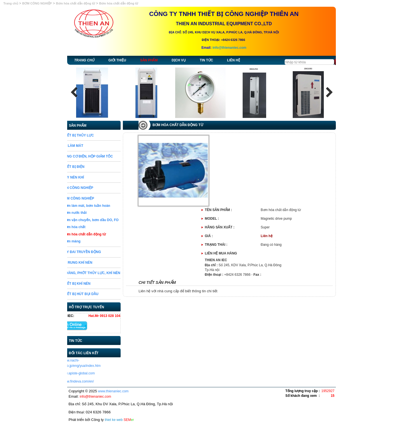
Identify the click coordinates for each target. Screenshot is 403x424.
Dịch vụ (179, 60)
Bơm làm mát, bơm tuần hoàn (101, 206)
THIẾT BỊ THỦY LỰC (93, 135)
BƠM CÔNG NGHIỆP (37, 3)
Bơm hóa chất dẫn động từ (75, 3)
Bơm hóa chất (89, 227)
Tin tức (206, 60)
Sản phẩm (149, 60)
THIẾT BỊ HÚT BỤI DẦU (95, 294)
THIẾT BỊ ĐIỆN (88, 167)
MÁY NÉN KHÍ (88, 177)
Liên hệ (233, 60)
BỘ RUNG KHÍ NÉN (92, 263)
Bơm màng (87, 241)
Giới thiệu (117, 60)
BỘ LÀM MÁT (87, 146)
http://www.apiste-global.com (88, 373)
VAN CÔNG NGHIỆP (92, 188)
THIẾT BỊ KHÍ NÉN (91, 284)
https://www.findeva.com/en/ (88, 381)
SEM (129, 420)
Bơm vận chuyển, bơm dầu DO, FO (106, 220)
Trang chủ (11, 3)
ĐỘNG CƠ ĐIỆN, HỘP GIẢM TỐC (102, 156)
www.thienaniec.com (113, 391)
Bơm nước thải (90, 213)
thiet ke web (114, 420)
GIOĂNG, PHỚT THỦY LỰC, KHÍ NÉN (106, 273)
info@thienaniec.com (229, 48)
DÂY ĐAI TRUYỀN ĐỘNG (96, 252)
